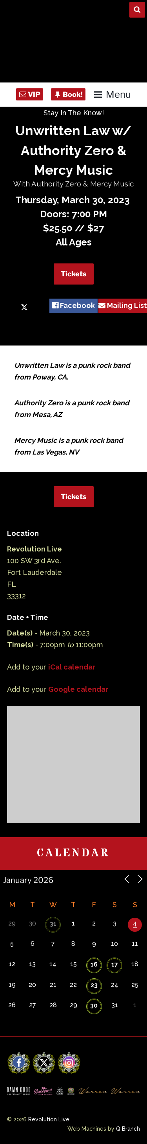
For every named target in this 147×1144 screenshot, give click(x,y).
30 (94, 1005)
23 (94, 985)
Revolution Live (48, 1119)
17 (114, 964)
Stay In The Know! (74, 113)
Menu (112, 94)
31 (53, 923)
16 (94, 964)
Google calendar (78, 689)
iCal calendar (71, 667)
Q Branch (128, 1129)
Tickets (74, 274)
